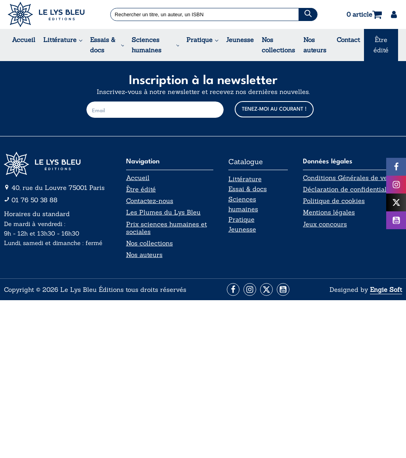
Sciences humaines (146, 45)
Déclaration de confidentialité (348, 189)
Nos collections (278, 45)
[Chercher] (308, 14)
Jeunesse (240, 40)
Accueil (23, 40)
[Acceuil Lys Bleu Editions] (46, 14)
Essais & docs (102, 45)
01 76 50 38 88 (34, 200)
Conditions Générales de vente (349, 178)
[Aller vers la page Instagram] (249, 289)
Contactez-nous (149, 201)
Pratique (199, 40)
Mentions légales (329, 212)
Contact (348, 40)
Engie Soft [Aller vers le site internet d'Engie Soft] (386, 289)
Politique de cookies (334, 201)
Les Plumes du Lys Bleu (163, 212)
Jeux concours (325, 224)
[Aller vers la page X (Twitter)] (266, 289)
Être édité (381, 45)
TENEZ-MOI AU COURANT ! (274, 109)
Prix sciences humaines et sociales (166, 228)
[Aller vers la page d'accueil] (57, 164)
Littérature (60, 40)
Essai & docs (247, 189)
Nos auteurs (314, 45)
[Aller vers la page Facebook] (233, 289)
